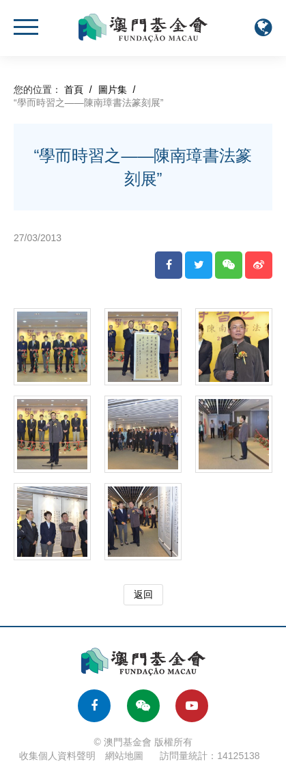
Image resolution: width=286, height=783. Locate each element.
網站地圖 (124, 755)
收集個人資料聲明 (57, 755)
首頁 (73, 89)
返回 (143, 594)
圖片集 (112, 89)
